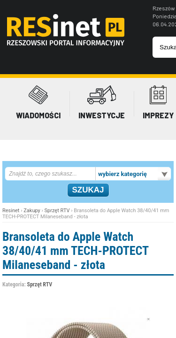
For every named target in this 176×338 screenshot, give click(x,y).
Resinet (10, 210)
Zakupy (31, 210)
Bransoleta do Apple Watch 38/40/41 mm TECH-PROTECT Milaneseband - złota (75, 251)
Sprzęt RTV (57, 210)
